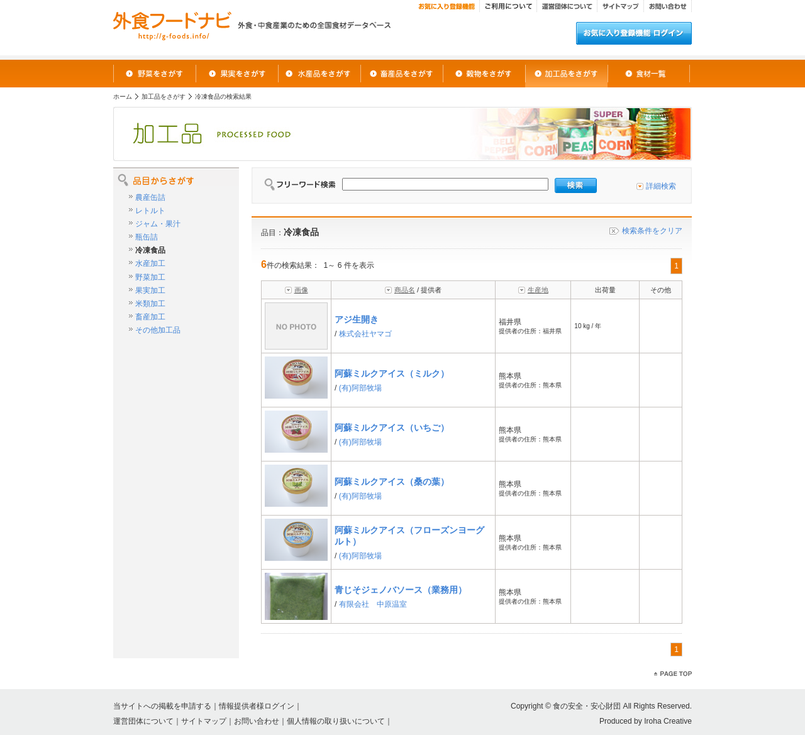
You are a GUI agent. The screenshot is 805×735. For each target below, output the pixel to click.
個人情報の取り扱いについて (336, 721)
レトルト (150, 210)
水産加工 (150, 263)
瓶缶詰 (146, 237)
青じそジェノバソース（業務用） (401, 590)
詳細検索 (661, 186)
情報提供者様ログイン (256, 706)
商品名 (404, 290)
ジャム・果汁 (157, 223)
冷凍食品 (150, 250)
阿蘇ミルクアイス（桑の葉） (392, 482)
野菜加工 (150, 277)
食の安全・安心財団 (587, 706)
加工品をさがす (164, 96)
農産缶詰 (150, 197)
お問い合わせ (256, 721)
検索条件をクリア (652, 230)
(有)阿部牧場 (360, 388)
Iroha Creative (668, 721)
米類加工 (150, 303)
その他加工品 (157, 330)
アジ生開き (357, 319)
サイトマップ (203, 721)
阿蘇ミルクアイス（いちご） (392, 428)
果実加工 (150, 290)
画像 (301, 290)
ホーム (122, 96)
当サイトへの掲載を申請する (162, 706)
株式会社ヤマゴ (365, 333)
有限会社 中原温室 (373, 604)
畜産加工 (150, 316)
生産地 (538, 290)
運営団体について (143, 721)
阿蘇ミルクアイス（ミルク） (392, 373)
